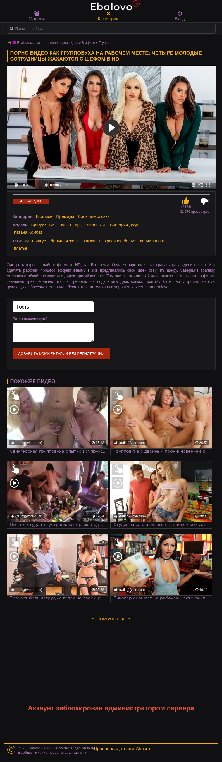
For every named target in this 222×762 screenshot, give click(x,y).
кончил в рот (152, 240)
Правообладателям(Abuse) (122, 748)
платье (20, 248)
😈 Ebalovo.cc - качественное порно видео (45, 43)
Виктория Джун (124, 225)
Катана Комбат (28, 232)
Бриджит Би (42, 225)
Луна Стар (69, 225)
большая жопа (65, 240)
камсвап (92, 240)
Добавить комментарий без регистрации (61, 354)
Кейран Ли (95, 225)
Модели (37, 16)
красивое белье (120, 240)
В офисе (88, 43)
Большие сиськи (93, 216)
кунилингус (35, 240)
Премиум (65, 216)
